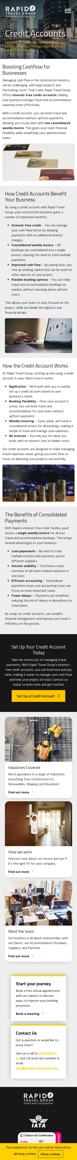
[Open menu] (68, 11)
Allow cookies (50, 1154)
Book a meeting (30, 1013)
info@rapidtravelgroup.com (36, 1068)
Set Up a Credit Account (38, 696)
